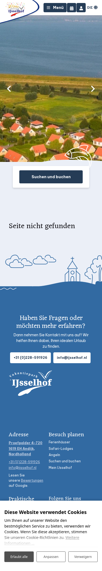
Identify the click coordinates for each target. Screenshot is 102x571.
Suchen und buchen (51, 176)
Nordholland (20, 454)
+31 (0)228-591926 (30, 358)
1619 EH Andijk (21, 449)
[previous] (9, 88)
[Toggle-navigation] (55, 7)
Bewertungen (32, 480)
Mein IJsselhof (60, 468)
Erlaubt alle (18, 556)
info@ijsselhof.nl (72, 358)
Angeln (54, 455)
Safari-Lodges (61, 449)
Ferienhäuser (59, 442)
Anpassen (51, 556)
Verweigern (83, 556)
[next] (93, 88)
